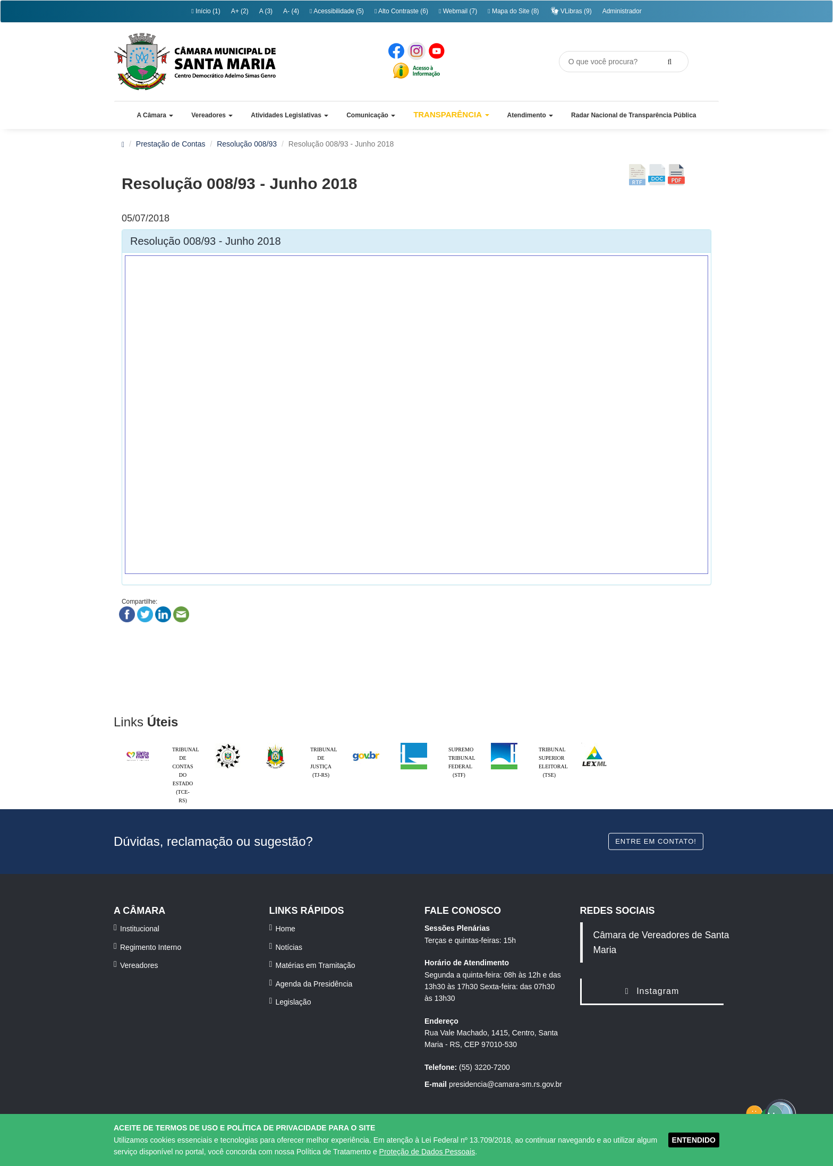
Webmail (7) (458, 11)
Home (285, 928)
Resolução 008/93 (247, 144)
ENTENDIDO (694, 1140)
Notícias (289, 947)
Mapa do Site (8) (513, 11)
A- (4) (291, 11)
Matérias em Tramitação (315, 965)
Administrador (622, 11)
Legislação (293, 1002)
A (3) (266, 11)
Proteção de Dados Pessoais (427, 1151)
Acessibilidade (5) (337, 11)
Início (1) (205, 11)
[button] (155, 115)
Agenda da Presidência (314, 984)
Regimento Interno (150, 947)
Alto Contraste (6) (401, 11)
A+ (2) (240, 11)
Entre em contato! (655, 841)
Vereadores (139, 965)
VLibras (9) (571, 11)
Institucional (139, 928)
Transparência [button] (451, 114)
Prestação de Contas (171, 144)
